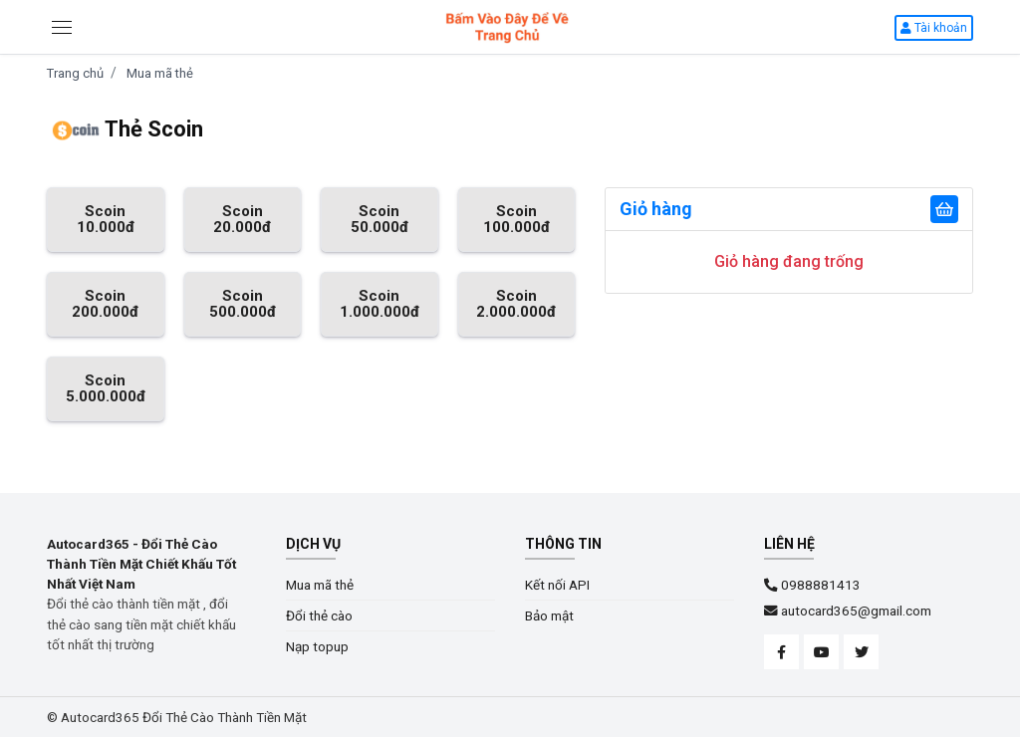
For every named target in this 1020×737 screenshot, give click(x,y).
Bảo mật (549, 615)
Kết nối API (557, 585)
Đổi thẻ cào (319, 615)
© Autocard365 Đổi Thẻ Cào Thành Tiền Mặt (177, 717)
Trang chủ (75, 73)
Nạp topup (317, 646)
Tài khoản (933, 28)
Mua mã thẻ (160, 73)
